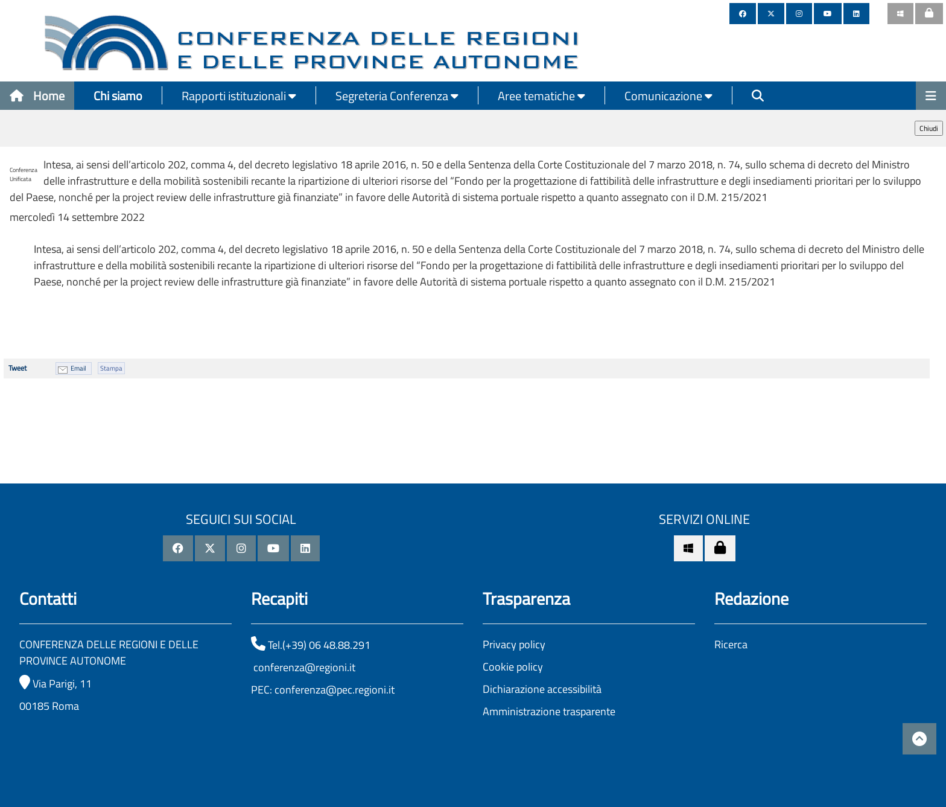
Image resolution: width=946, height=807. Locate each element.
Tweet (17, 368)
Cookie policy (513, 667)
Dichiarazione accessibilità (542, 689)
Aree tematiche (541, 95)
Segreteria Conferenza (397, 95)
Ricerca (731, 644)
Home (37, 95)
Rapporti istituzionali (239, 95)
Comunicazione (668, 95)
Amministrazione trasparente (549, 711)
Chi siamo (118, 95)
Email (78, 368)
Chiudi (928, 128)
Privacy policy (514, 644)
